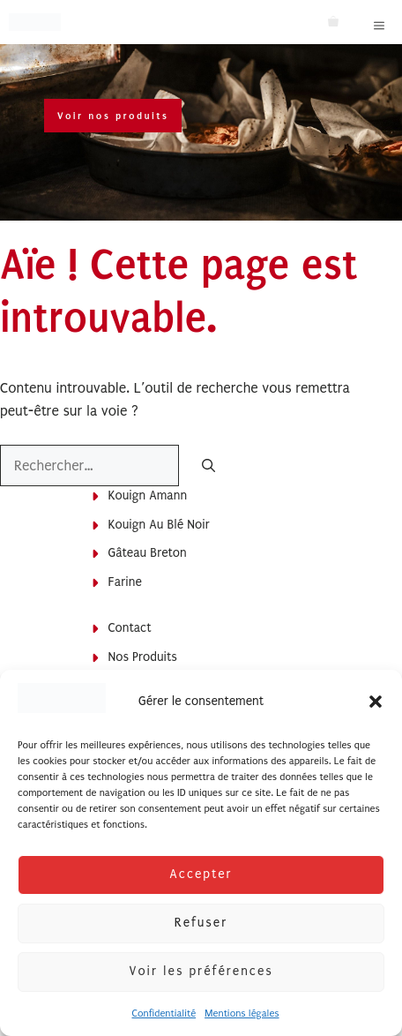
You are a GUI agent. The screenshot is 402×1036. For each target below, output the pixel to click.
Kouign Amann (148, 495)
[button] (375, 701)
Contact (130, 627)
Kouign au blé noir (159, 524)
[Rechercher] (208, 467)
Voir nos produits (112, 115)
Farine (125, 581)
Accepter (200, 874)
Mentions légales (242, 1013)
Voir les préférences (200, 971)
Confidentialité (163, 1013)
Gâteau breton (147, 552)
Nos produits (142, 656)
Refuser (201, 922)
